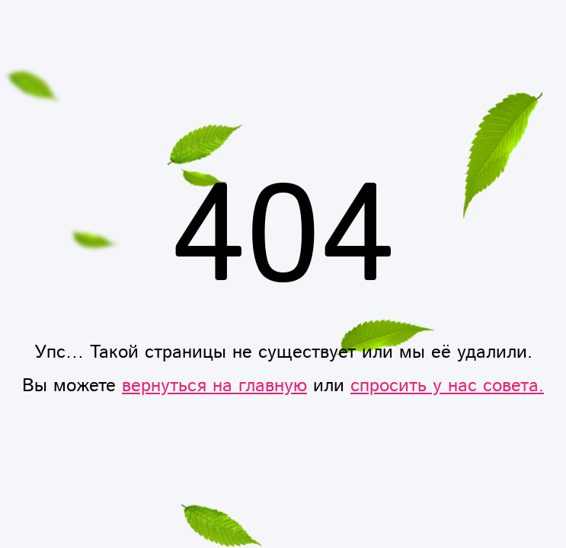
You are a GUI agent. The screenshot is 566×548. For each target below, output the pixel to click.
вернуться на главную (214, 386)
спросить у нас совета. (447, 386)
